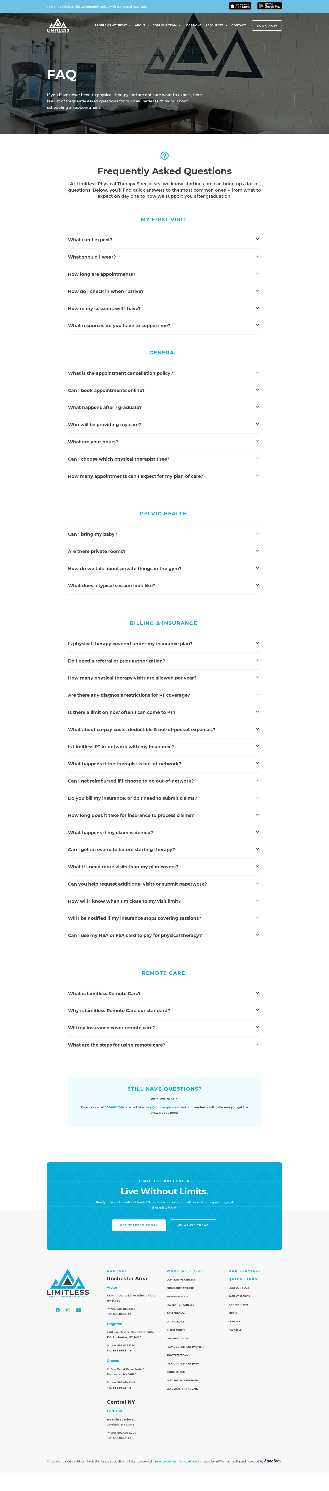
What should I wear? (92, 257)
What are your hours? (93, 441)
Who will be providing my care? (104, 424)
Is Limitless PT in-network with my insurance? (121, 746)
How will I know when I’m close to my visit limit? (124, 901)
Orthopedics (175, 1321)
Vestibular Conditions (182, 1380)
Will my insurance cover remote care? (111, 1027)
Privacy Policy (165, 1461)
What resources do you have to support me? (119, 325)
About (142, 25)
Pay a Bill (235, 1329)
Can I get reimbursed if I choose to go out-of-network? (131, 781)
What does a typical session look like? (111, 585)
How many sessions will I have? (104, 308)
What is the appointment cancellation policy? (120, 373)
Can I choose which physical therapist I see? (118, 459)
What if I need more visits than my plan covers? (123, 866)
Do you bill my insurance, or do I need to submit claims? (132, 798)
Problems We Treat (112, 25)
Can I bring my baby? (92, 534)
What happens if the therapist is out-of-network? (124, 763)
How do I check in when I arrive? (106, 291)
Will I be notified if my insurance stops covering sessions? (134, 918)
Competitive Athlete (181, 1279)
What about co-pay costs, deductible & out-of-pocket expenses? (141, 729)
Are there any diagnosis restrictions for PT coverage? (129, 695)
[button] (163, 240)
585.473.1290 (126, 1345)
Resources (216, 25)
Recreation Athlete (180, 1304)
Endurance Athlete (180, 1288)
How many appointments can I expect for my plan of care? (135, 476)
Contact (238, 25)
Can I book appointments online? (106, 390)
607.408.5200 (126, 1432)
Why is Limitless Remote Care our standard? (119, 1010)
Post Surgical (176, 1313)
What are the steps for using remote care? (116, 1045)
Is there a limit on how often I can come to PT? (121, 712)
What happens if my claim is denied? (110, 832)
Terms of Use (187, 1461)
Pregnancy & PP (177, 1338)
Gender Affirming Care (182, 1388)
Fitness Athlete (177, 1296)
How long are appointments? (101, 274)
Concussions (176, 1372)
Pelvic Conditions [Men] (183, 1363)
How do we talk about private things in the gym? (124, 568)
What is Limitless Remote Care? (104, 993)
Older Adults (176, 1330)
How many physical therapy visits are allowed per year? (132, 678)
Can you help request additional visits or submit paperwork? (137, 884)
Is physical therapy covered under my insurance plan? (130, 643)
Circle (232, 1313)
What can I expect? (90, 239)
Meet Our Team (238, 1287)
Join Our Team (166, 25)
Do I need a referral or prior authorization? (116, 661)
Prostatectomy (177, 1355)
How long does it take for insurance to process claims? (131, 815)
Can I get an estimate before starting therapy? (121, 849)
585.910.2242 (126, 1382)
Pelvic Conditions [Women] (185, 1346)
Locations (192, 25)
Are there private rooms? (96, 551)
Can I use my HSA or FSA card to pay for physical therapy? (135, 935)
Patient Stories (239, 1296)
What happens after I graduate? (105, 407)
